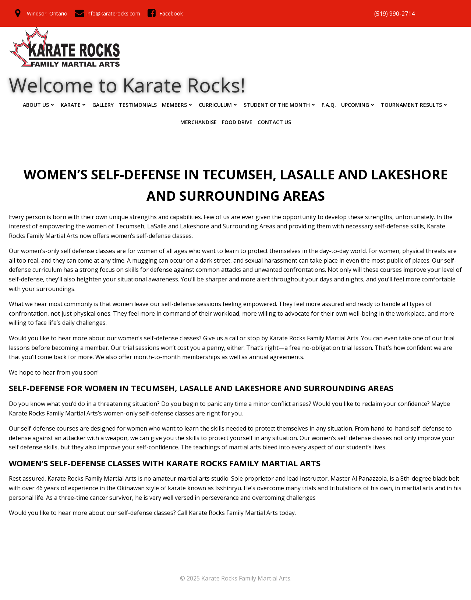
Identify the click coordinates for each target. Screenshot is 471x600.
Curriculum (218, 104)
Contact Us (274, 122)
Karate (74, 104)
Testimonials (138, 104)
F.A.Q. (329, 104)
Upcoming (358, 104)
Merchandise (198, 122)
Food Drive (237, 122)
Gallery (103, 104)
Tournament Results (415, 104)
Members (178, 104)
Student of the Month (280, 104)
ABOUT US (39, 104)
